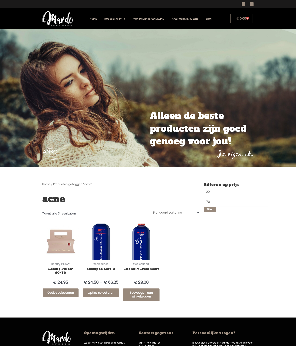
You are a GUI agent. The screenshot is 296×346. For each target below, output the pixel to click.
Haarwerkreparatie (185, 18)
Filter (210, 209)
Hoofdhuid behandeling (148, 18)
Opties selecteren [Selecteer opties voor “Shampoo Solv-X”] (101, 294)
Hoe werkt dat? (114, 18)
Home (93, 18)
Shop (209, 18)
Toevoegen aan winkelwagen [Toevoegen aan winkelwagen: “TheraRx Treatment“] (141, 294)
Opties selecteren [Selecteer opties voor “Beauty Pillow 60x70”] (60, 294)
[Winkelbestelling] (175, 212)
